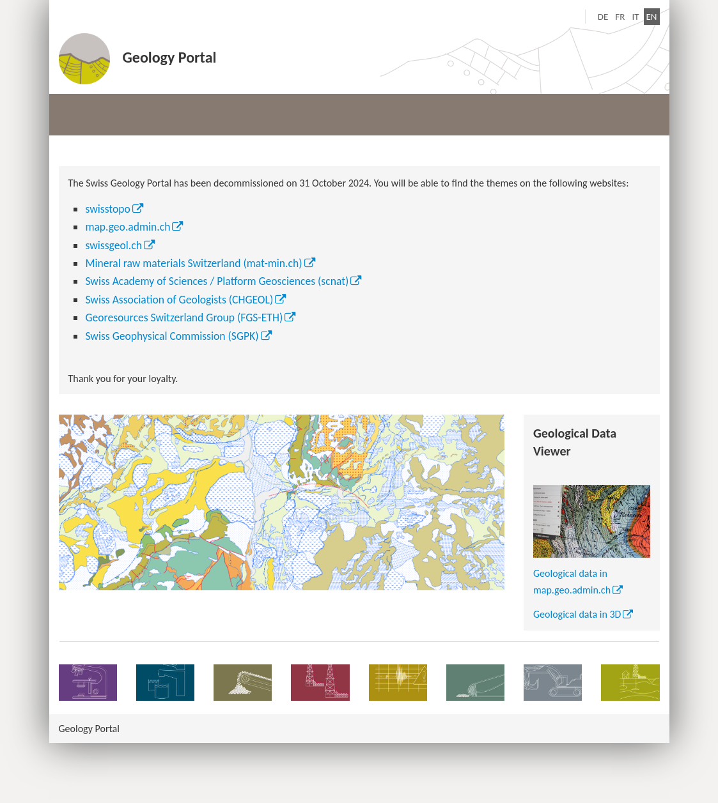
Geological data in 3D (577, 614)
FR (620, 16)
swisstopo (107, 209)
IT (635, 16)
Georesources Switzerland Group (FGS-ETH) (184, 317)
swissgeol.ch (113, 245)
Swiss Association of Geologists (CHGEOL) (179, 300)
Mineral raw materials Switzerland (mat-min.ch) (193, 263)
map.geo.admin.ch (127, 227)
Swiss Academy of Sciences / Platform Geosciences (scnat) (216, 281)
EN (653, 15)
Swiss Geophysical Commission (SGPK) (171, 336)
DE (603, 16)
